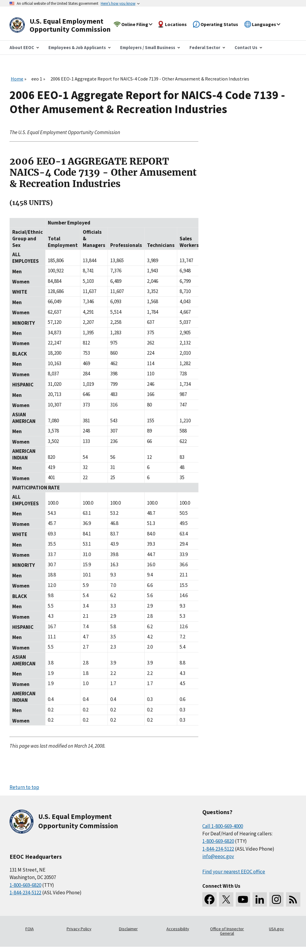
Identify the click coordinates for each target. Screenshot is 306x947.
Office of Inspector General (227, 931)
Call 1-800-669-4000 (222, 826)
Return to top (24, 787)
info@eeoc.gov (218, 856)
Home (17, 79)
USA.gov (276, 928)
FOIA (29, 928)
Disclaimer (128, 928)
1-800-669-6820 (25, 885)
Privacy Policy (79, 928)
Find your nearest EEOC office (233, 871)
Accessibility (177, 928)
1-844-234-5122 (25, 892)
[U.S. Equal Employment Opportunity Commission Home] (67, 25)
